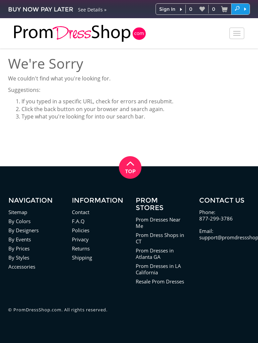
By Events (19, 239)
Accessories (21, 266)
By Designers (23, 230)
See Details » (92, 9)
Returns (81, 248)
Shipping (82, 257)
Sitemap (17, 212)
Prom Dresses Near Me (158, 222)
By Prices (19, 248)
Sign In (167, 9)
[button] (240, 9)
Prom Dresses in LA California (158, 269)
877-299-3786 (216, 218)
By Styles (18, 257)
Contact (80, 212)
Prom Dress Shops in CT (160, 238)
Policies (80, 230)
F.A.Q (78, 221)
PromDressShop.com (37, 310)
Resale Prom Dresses (160, 281)
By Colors (19, 221)
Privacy (80, 239)
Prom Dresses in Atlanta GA (155, 253)
